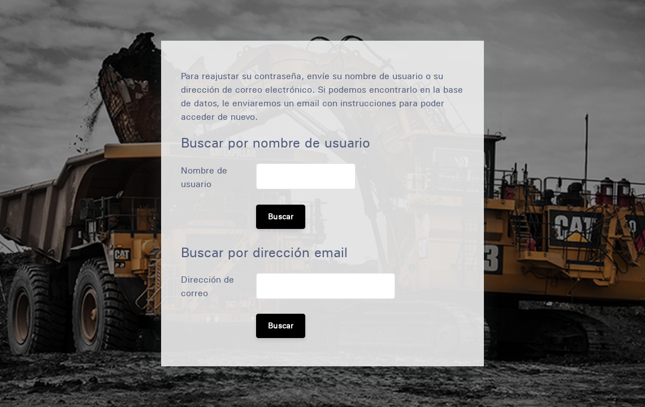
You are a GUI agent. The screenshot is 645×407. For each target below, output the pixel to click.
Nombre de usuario (204, 177)
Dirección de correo (207, 286)
